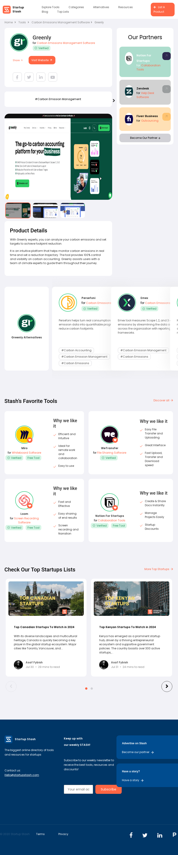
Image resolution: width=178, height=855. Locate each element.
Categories (76, 7)
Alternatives (101, 7)
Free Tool (33, 458)
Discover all (163, 400)
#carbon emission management (58, 99)
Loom (24, 514)
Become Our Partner (145, 138)
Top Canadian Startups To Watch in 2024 (44, 627)
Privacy (63, 834)
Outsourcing (149, 121)
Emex (144, 299)
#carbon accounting (76, 350)
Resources (125, 7)
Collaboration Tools (111, 520)
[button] (86, 688)
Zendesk (142, 88)
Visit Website (42, 60)
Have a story (133, 780)
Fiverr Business (147, 116)
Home (10, 22)
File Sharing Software (111, 453)
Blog (45, 12)
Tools (22, 22)
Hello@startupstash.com (22, 775)
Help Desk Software (145, 95)
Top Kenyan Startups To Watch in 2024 (127, 627)
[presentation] (113, 100)
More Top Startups (158, 569)
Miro (24, 448)
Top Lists (63, 12)
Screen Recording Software (26, 520)
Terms (40, 834)
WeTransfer (109, 448)
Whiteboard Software (26, 453)
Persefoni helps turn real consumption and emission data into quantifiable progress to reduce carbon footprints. (89, 324)
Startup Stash (18, 9)
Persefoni (88, 299)
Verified (42, 48)
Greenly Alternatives (26, 337)
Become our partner (138, 752)
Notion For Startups (109, 516)
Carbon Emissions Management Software (62, 22)
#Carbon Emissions (75, 362)
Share (18, 60)
